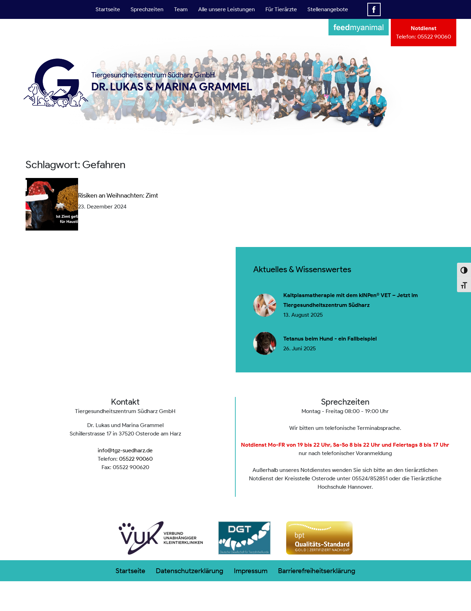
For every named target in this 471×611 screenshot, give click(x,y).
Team (181, 9)
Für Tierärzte (281, 9)
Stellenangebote (327, 9)
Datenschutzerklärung (189, 571)
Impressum (251, 571)
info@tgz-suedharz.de (125, 450)
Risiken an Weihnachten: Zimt (118, 195)
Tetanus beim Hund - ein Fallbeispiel (330, 339)
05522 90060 (434, 36)
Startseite (108, 9)
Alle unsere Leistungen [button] (226, 9)
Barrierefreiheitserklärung (316, 571)
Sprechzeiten (147, 9)
